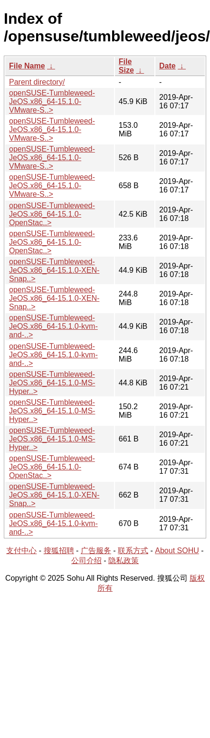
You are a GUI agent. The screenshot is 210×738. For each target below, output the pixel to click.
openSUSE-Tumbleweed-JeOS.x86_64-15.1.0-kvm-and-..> (53, 326)
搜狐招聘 (59, 550)
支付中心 (21, 550)
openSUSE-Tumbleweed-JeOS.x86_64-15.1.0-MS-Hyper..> (52, 382)
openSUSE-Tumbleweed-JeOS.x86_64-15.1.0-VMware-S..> (52, 101)
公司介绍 (86, 560)
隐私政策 (123, 560)
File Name (27, 66)
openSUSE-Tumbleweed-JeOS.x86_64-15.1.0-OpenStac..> (52, 214)
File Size (126, 66)
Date (167, 66)
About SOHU (177, 550)
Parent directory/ (37, 82)
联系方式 (133, 550)
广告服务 (96, 550)
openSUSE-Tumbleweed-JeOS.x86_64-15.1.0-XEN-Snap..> (54, 270)
